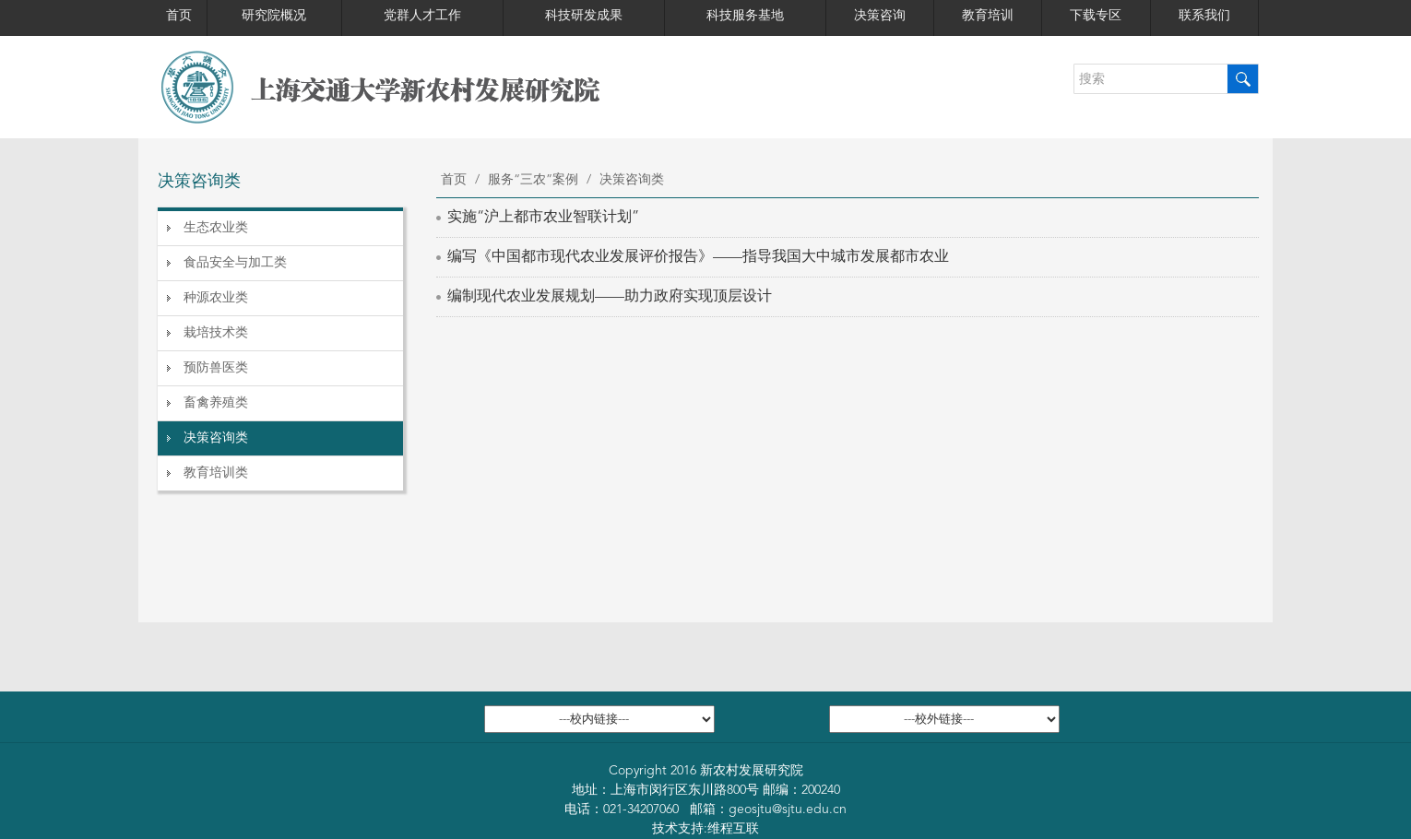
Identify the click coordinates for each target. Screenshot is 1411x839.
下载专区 (1095, 15)
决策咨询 (880, 15)
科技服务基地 (745, 15)
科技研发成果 (583, 15)
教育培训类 (216, 473)
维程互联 (733, 828)
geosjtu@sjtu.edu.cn (788, 809)
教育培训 (988, 15)
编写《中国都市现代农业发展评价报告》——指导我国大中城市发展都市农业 (698, 257)
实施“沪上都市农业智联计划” (543, 217)
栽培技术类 (216, 332)
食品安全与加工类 (235, 262)
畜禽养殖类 (216, 402)
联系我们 (1204, 15)
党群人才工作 (422, 15)
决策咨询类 (216, 437)
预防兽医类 (216, 367)
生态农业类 (216, 227)
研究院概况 (274, 15)
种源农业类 (216, 297)
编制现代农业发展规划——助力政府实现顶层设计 (609, 297)
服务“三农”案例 (533, 179)
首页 (179, 15)
